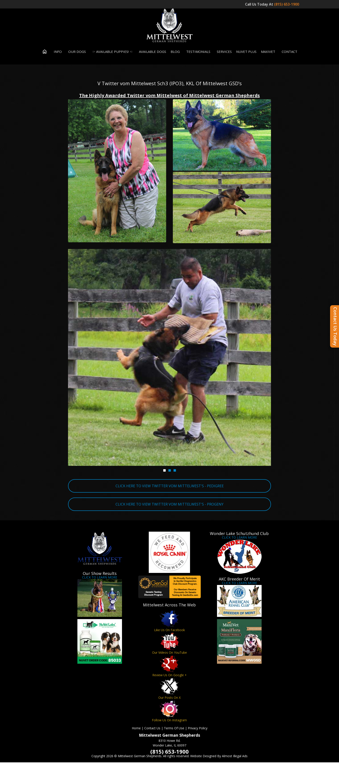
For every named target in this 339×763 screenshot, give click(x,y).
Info (57, 52)
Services (223, 52)
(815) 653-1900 (287, 4)
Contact (288, 52)
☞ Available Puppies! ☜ (111, 52)
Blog (175, 52)
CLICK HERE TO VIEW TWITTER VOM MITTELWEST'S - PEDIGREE (170, 486)
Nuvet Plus (246, 52)
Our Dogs (76, 52)
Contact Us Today (335, 326)
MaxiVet (268, 52)
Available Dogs (151, 52)
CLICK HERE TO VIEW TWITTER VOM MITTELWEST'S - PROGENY (169, 504)
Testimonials (197, 52)
